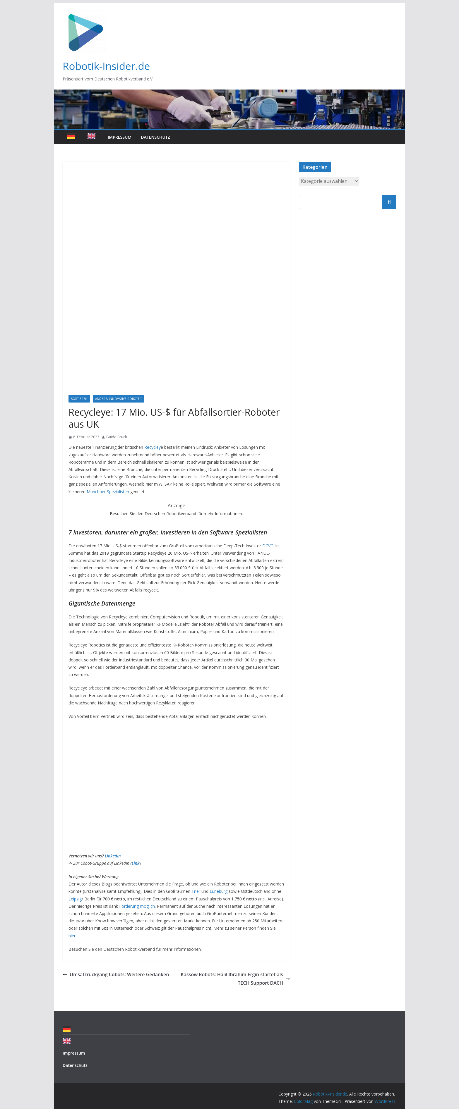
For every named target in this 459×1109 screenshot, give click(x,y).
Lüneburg (218, 891)
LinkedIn (113, 856)
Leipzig (75, 899)
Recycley (152, 447)
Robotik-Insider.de (106, 66)
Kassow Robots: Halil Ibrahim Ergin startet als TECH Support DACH (235, 978)
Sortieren (79, 399)
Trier (195, 891)
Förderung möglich (137, 906)
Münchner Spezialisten (107, 491)
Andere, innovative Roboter (118, 399)
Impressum (119, 137)
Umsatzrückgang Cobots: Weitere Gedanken (116, 974)
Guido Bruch (116, 436)
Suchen (389, 202)
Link (136, 863)
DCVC (267, 546)
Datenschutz (155, 137)
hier (72, 935)
